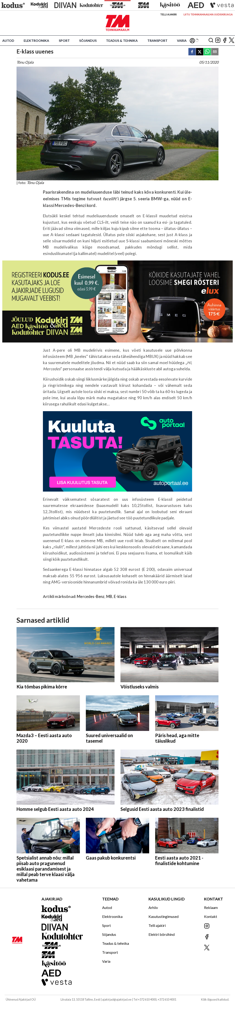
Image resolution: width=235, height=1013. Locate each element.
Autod (8, 40)
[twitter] (199, 52)
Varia (182, 40)
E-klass (120, 596)
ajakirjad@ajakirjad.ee (116, 999)
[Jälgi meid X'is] (231, 40)
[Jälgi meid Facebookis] (224, 40)
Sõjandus (88, 40)
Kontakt (210, 916)
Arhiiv (153, 907)
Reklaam (211, 907)
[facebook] (192, 52)
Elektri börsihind (161, 934)
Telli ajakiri (168, 14)
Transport (157, 40)
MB (109, 596)
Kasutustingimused (163, 916)
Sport (64, 40)
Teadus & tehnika (122, 40)
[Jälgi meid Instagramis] (217, 40)
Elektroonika (36, 40)
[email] (214, 52)
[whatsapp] (207, 52)
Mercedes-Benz (90, 596)
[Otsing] (210, 40)
